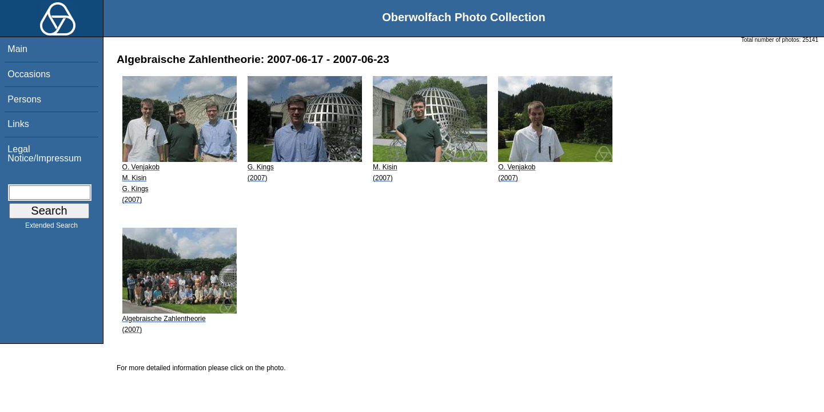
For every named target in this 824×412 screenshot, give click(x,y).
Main (17, 49)
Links (18, 124)
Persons (24, 99)
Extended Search (51, 227)
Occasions (28, 74)
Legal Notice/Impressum (44, 153)
